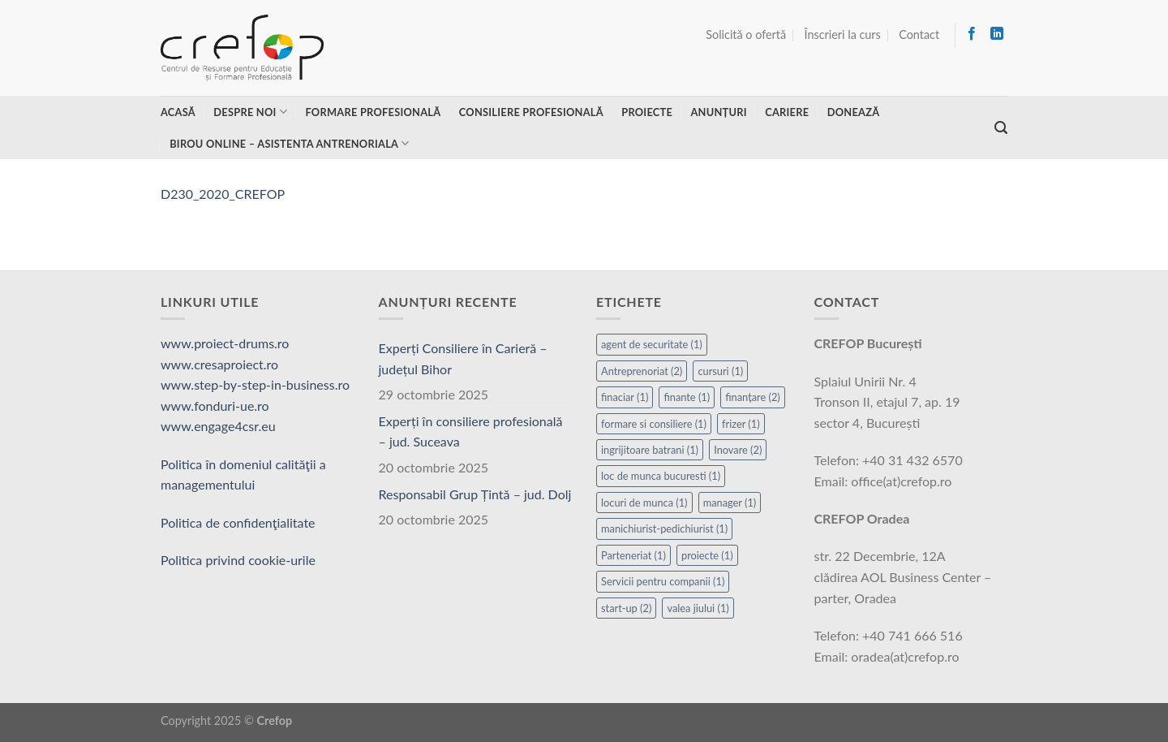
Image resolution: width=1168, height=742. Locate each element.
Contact (919, 34)
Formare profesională (372, 112)
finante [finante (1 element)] (686, 396)
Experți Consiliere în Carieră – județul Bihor (463, 358)
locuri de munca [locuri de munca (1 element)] (644, 502)
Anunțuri (718, 112)
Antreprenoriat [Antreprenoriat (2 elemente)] (641, 371)
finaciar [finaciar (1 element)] (624, 396)
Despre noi (250, 111)
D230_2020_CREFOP (223, 193)
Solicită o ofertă (746, 34)
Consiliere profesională (531, 112)
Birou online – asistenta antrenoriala (289, 143)
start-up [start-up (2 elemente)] (626, 608)
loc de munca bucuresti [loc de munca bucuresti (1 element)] (660, 475)
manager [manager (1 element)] (730, 502)
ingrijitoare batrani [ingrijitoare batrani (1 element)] (649, 449)
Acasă (178, 112)
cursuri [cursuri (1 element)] (720, 371)
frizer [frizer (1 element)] (741, 423)
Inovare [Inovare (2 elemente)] (738, 449)
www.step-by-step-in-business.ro (255, 384)
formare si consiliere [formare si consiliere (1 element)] (653, 423)
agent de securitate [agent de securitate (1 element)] (651, 344)
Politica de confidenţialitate (238, 522)
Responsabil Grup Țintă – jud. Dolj (475, 494)
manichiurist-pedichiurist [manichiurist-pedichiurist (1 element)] (664, 528)
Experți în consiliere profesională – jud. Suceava (471, 431)
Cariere (787, 112)
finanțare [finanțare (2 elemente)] (752, 396)
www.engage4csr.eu (218, 426)
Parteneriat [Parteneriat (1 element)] (633, 555)
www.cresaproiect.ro (219, 364)
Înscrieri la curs (843, 34)
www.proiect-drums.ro (225, 343)
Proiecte (646, 112)
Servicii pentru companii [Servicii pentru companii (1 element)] (662, 581)
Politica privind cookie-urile (238, 559)
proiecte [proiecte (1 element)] (707, 555)
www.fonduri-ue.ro (215, 405)
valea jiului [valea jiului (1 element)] (697, 608)
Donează (853, 112)
